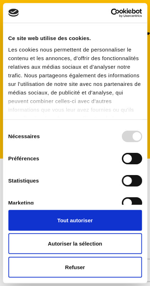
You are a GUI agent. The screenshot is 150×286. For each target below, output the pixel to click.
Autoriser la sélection (75, 244)
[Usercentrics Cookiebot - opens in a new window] (110, 13)
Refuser (75, 267)
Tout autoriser (75, 220)
